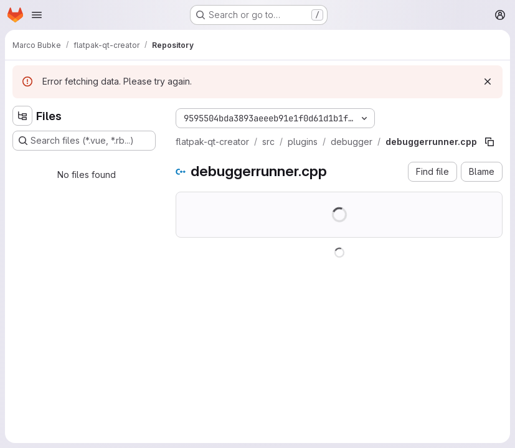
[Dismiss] (487, 81)
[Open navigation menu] (37, 15)
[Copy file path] (489, 142)
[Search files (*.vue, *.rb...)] (84, 141)
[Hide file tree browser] (22, 116)
